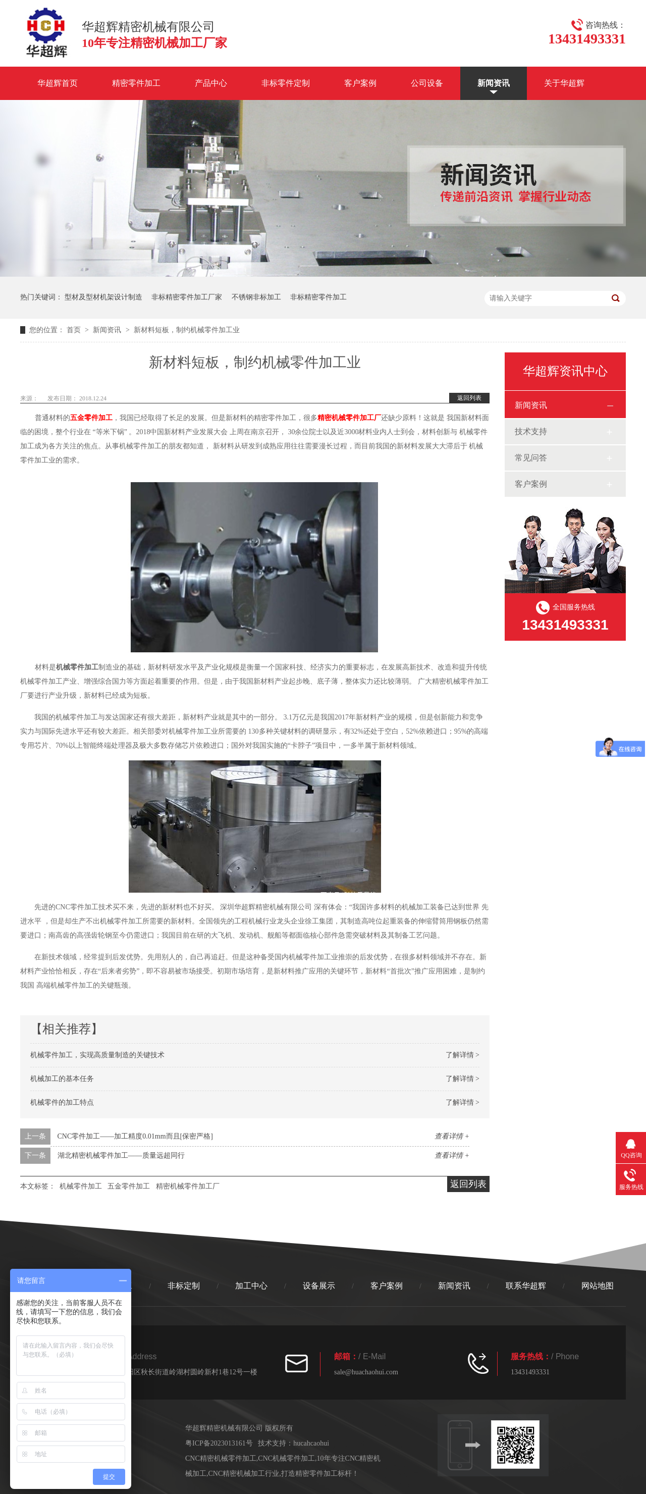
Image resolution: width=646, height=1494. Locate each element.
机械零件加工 (81, 1186)
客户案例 (360, 83)
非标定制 (184, 1285)
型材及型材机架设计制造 (103, 297)
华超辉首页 (57, 83)
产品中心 (211, 83)
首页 (75, 330)
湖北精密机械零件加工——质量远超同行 (121, 1155)
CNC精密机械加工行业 (244, 1473)
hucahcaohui (311, 1443)
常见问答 (531, 457)
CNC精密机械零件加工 (220, 1458)
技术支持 (531, 431)
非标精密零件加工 (318, 297)
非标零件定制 (285, 83)
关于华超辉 (564, 83)
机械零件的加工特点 (62, 1102)
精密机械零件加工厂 (349, 418)
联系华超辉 (526, 1285)
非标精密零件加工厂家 (186, 297)
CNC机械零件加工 (286, 1458)
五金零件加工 (91, 418)
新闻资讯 (493, 83)
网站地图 (597, 1285)
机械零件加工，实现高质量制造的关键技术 (97, 1055)
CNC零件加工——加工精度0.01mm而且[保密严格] (135, 1136)
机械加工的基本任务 (62, 1079)
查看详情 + (452, 1136)
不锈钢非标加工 (256, 297)
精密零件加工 (136, 83)
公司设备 (427, 83)
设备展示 (319, 1285)
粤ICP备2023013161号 (219, 1443)
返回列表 (469, 397)
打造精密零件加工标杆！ (320, 1473)
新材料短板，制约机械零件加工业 (187, 330)
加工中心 (251, 1285)
